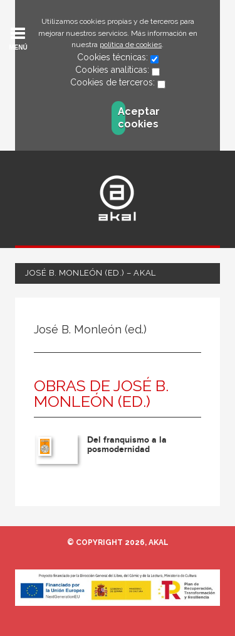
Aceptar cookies (121, 117)
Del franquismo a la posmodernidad (127, 444)
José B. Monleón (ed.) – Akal (90, 273)
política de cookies (131, 44)
